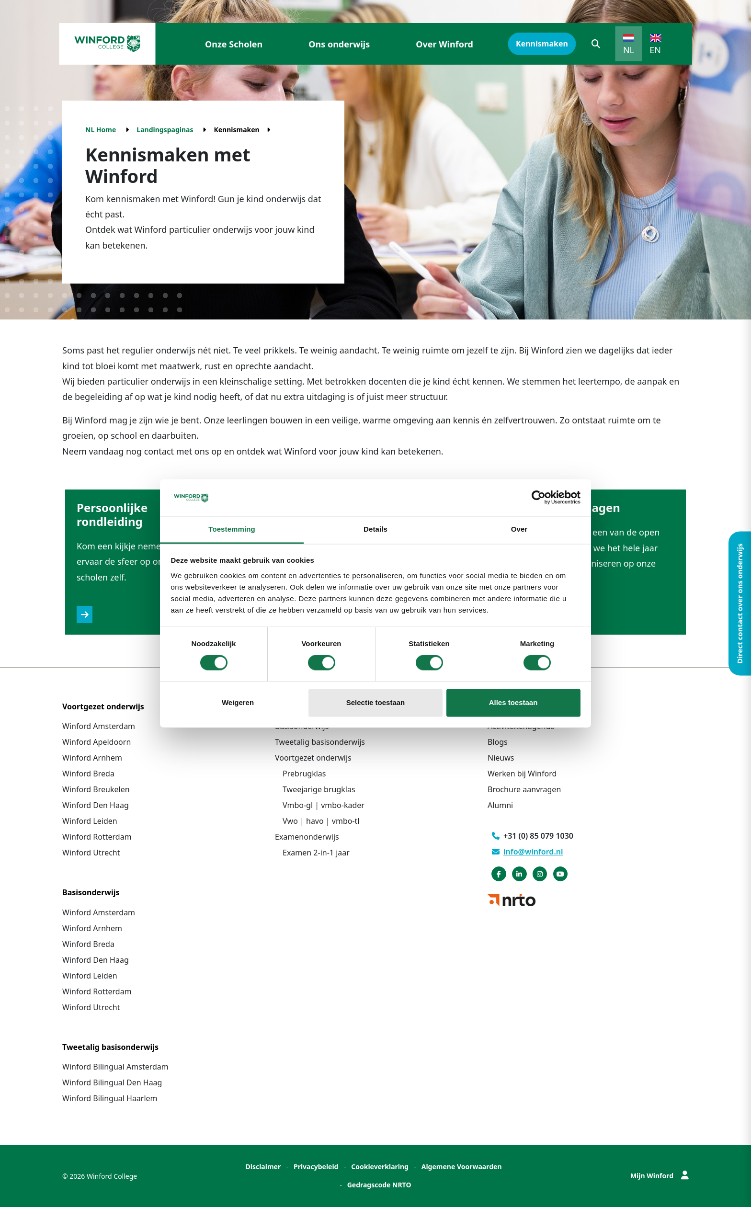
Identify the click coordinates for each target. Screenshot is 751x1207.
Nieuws (501, 757)
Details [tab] (375, 529)
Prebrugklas (304, 773)
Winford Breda (88, 773)
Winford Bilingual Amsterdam (115, 1066)
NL (628, 50)
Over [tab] (519, 529)
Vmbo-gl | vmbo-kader (323, 805)
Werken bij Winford (522, 773)
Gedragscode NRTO (379, 1184)
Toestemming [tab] (231, 529)
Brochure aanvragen (524, 789)
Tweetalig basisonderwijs (320, 742)
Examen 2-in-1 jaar (316, 852)
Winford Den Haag (95, 805)
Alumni (500, 805)
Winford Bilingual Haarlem (110, 1098)
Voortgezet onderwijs (313, 757)
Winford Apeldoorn (96, 742)
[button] (596, 43)
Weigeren (238, 702)
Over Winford (444, 44)
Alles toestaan (513, 702)
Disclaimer (263, 1166)
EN (655, 50)
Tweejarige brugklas (319, 789)
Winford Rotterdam (97, 836)
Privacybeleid (316, 1166)
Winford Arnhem (92, 757)
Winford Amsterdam (98, 726)
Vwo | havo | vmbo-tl (321, 821)
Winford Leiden (89, 821)
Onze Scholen (233, 44)
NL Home (100, 129)
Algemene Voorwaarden (461, 1166)
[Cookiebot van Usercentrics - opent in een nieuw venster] (538, 497)
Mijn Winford (659, 1175)
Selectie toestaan (375, 702)
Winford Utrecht (91, 852)
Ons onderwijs (339, 44)
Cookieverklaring (380, 1166)
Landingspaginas (165, 129)
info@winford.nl (527, 851)
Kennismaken (542, 43)
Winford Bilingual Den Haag (112, 1082)
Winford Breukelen (96, 789)
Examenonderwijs (307, 836)
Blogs (498, 742)
